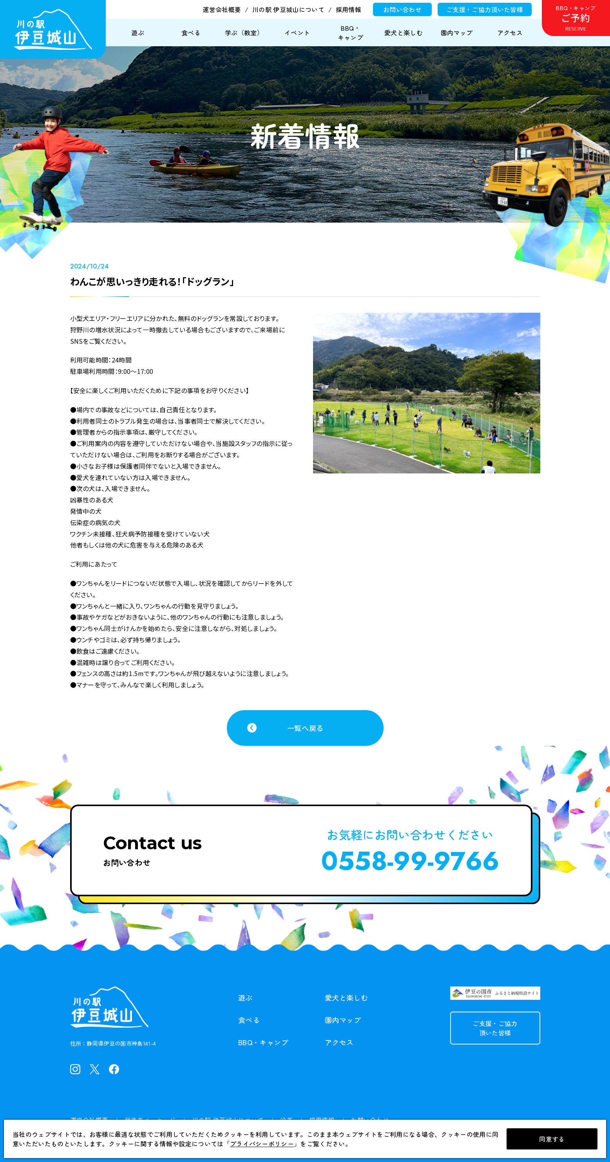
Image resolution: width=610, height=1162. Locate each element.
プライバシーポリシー (262, 1143)
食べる (249, 1020)
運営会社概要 (222, 9)
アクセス (339, 1042)
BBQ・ (263, 1042)
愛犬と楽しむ (346, 998)
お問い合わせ (402, 9)
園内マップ (343, 1020)
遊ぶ (245, 998)
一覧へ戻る (305, 728)
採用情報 (348, 9)
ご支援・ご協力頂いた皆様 (484, 9)
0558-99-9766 (410, 861)
